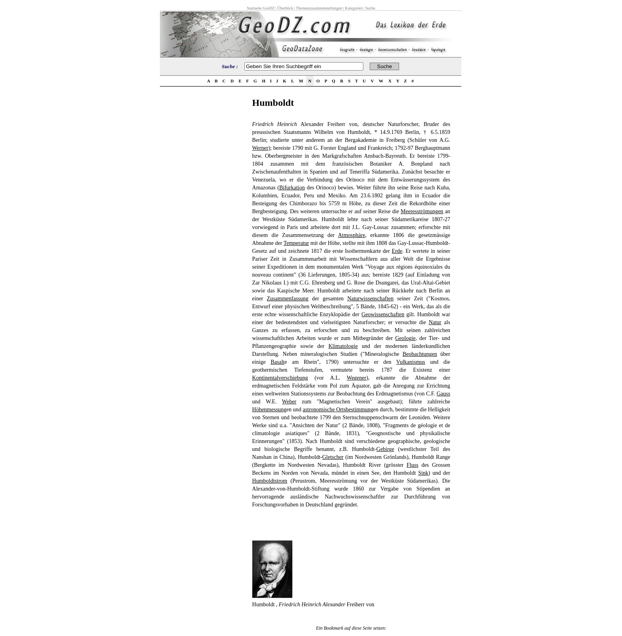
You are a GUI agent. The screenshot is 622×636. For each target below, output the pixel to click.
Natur (435, 322)
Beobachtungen (420, 354)
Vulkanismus (410, 362)
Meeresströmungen (422, 211)
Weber (289, 402)
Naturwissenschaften (370, 299)
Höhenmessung (269, 410)
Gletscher (333, 457)
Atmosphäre (351, 235)
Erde (397, 251)
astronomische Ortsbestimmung (338, 410)
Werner (260, 148)
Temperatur (296, 243)
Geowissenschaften (382, 314)
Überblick (285, 8)
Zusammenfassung (288, 299)
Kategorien (354, 8)
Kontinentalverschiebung (280, 378)
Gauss (443, 394)
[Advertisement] (203, 216)
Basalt (277, 362)
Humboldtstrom (270, 481)
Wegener (356, 378)
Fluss (413, 465)
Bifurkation (292, 188)
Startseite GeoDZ (261, 8)
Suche (370, 8)
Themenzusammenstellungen (319, 8)
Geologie (405, 338)
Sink (423, 473)
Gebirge (385, 449)
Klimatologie (343, 346)
